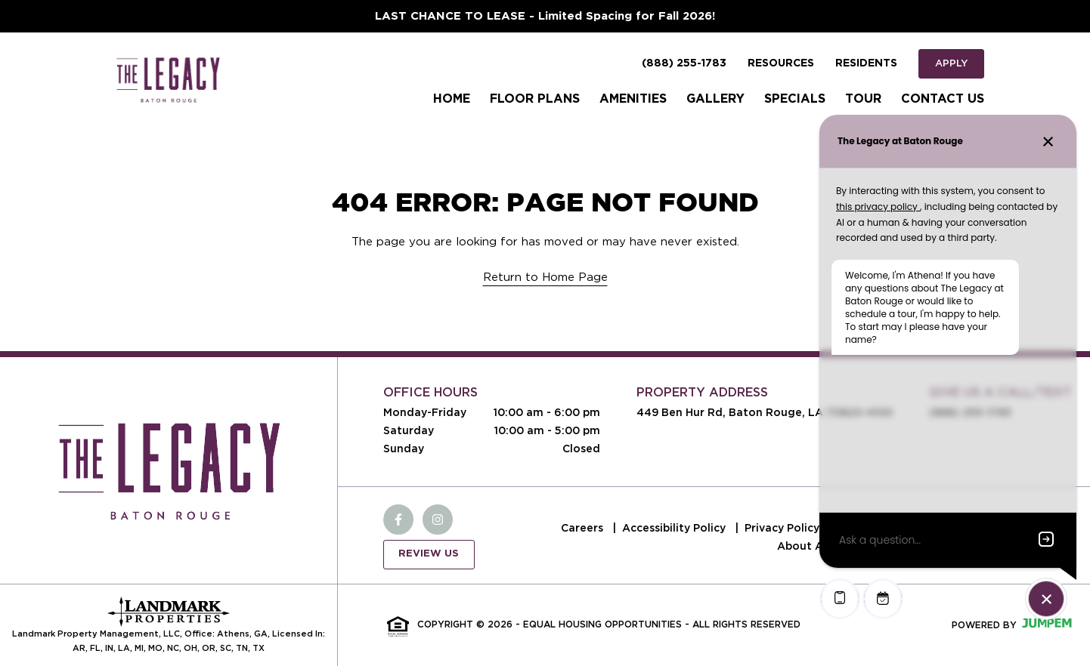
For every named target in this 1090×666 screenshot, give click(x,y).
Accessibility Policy (675, 528)
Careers (583, 528)
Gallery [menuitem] (715, 99)
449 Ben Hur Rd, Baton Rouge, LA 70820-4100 (764, 412)
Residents (866, 63)
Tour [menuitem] (863, 99)
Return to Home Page (545, 277)
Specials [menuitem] (794, 99)
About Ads (806, 546)
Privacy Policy (783, 528)
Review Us (428, 554)
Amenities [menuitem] (633, 99)
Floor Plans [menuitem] (535, 99)
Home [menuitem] (451, 99)
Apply (951, 63)
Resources (781, 63)
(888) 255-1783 (684, 63)
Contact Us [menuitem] (942, 99)
